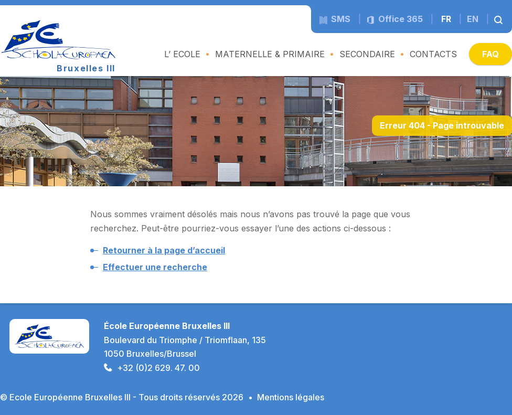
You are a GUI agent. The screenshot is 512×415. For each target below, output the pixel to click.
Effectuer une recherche (155, 267)
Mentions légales (290, 397)
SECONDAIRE (367, 54)
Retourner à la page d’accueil (164, 250)
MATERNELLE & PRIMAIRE (270, 54)
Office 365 (394, 19)
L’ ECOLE (182, 54)
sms (334, 19)
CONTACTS (433, 54)
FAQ (490, 54)
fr (446, 19)
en (472, 19)
